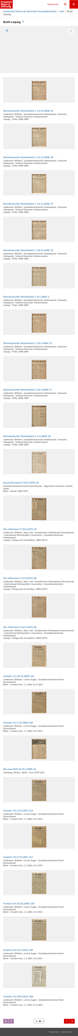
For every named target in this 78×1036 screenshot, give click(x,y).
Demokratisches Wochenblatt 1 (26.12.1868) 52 (28, 250)
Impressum (54, 1032)
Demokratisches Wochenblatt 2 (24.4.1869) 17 (27, 389)
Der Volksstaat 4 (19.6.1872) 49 (19, 529)
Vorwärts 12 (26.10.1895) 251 (18, 676)
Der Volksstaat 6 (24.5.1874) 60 (19, 627)
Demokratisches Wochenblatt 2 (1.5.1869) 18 (27, 436)
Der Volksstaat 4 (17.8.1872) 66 (19, 578)
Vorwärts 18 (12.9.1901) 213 (18, 810)
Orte (61, 11)
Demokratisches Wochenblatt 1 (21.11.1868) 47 (28, 203)
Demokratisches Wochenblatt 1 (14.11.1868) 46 (28, 157)
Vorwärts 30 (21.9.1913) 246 (18, 950)
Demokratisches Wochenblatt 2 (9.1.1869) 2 (26, 296)
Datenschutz (67, 1032)
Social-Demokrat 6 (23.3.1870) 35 (21, 482)
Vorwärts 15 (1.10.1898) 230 (18, 722)
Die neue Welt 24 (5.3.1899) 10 (19, 769)
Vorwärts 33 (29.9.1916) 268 (18, 996)
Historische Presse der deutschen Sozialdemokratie (30, 11)
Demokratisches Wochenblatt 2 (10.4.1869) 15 (27, 343)
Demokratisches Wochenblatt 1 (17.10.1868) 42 (28, 110)
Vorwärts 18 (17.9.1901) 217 (18, 857)
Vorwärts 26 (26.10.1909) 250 (18, 903)
